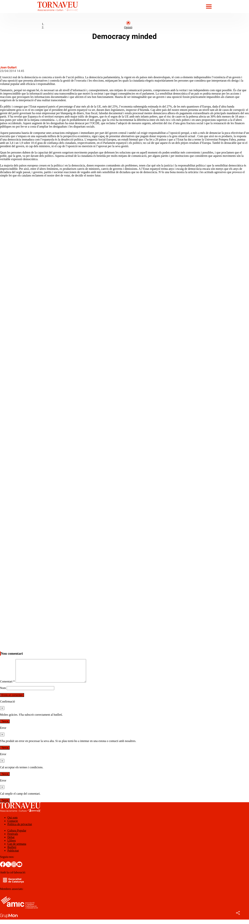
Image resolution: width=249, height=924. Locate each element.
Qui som (12, 822)
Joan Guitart (8, 67)
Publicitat (13, 855)
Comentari (7, 685)
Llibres (11, 845)
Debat (10, 841)
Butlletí (11, 851)
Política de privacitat (19, 828)
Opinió (128, 27)
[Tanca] (2, 713)
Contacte (12, 825)
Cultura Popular (16, 835)
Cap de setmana (16, 848)
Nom (3, 692)
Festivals (12, 838)
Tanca (4, 725)
